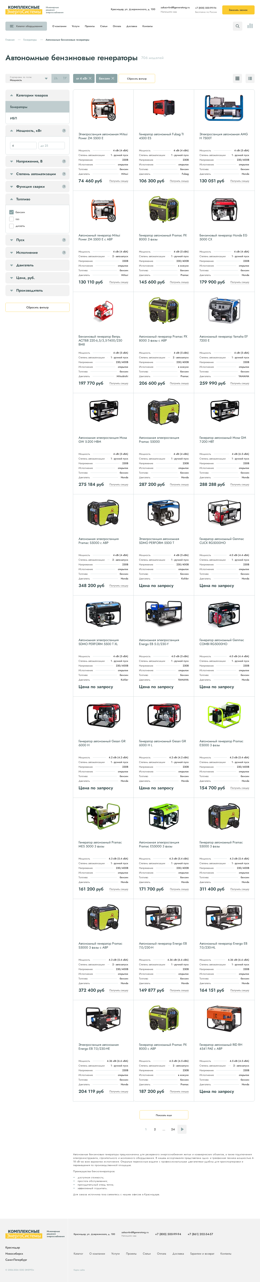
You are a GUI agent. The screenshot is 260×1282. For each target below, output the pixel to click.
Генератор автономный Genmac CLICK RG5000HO (222, 540)
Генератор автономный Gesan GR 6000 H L (162, 743)
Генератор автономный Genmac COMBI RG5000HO (222, 642)
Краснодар (12, 1248)
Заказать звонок (238, 10)
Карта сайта (79, 1270)
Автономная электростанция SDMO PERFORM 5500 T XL (99, 642)
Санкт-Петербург (16, 1259)
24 (173, 1129)
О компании (59, 26)
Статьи (103, 26)
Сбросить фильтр (137, 78)
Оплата (117, 26)
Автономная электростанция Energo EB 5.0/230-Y (159, 642)
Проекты (90, 26)
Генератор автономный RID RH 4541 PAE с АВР (221, 1046)
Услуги (75, 26)
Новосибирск (14, 1254)
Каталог (29, 26)
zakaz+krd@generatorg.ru (175, 7)
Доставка (131, 26)
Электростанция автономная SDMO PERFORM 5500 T (159, 540)
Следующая (182, 1129)
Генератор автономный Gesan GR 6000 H (102, 743)
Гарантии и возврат (202, 1254)
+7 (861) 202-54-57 (200, 1234)
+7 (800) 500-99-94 (205, 8)
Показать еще (164, 1115)
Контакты (147, 26)
